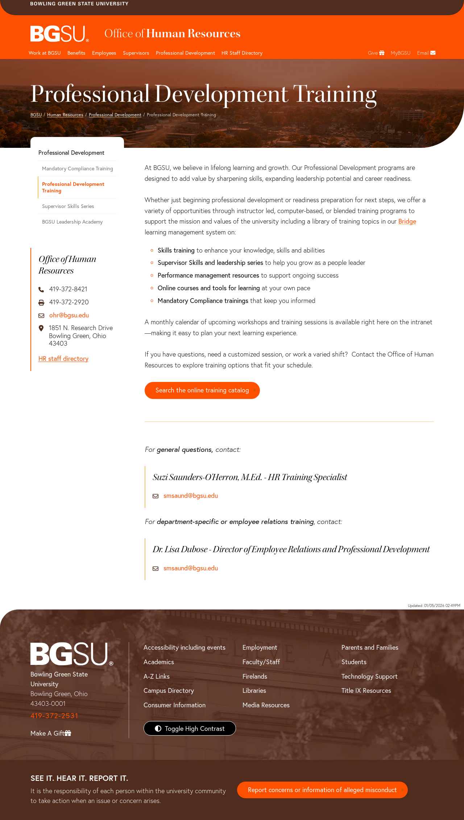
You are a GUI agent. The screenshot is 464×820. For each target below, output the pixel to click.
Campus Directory (169, 690)
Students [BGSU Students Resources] (353, 661)
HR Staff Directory (241, 52)
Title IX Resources (366, 690)
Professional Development (185, 52)
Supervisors (136, 52)
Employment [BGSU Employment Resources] (260, 647)
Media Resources (266, 704)
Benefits (76, 52)
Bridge (407, 221)
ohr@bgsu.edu (69, 315)
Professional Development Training (73, 187)
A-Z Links (157, 676)
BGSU (36, 114)
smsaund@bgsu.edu (190, 496)
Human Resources (65, 114)
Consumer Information (175, 704)
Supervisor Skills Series (68, 206)
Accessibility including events (184, 647)
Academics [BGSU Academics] (159, 661)
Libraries (254, 690)
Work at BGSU (45, 52)
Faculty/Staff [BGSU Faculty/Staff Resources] (261, 661)
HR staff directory (63, 359)
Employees (104, 52)
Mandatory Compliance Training (77, 168)
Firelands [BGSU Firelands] (255, 676)
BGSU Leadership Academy (72, 221)
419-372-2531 (54, 715)
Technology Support (369, 676)
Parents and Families (369, 647)
